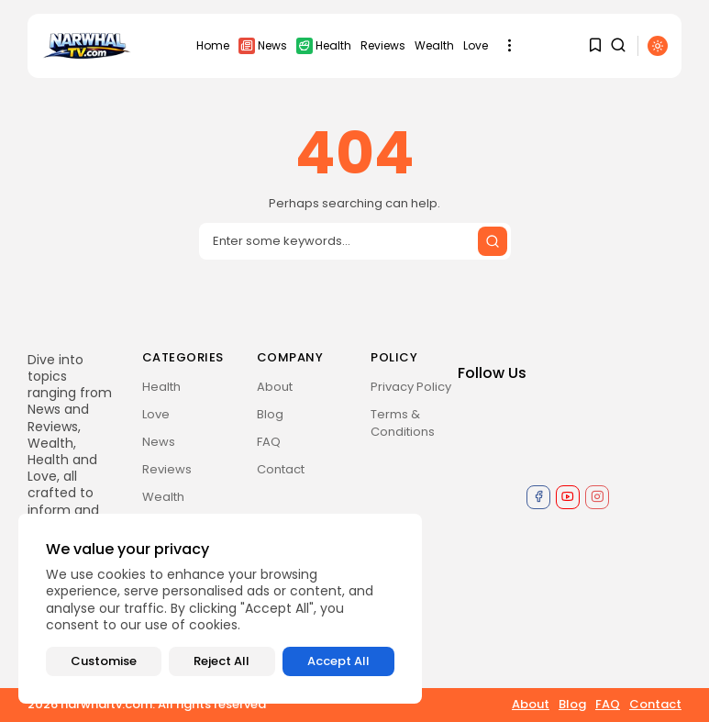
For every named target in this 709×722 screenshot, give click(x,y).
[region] (220, 609)
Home (212, 45)
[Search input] (355, 241)
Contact (281, 469)
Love (475, 45)
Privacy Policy (411, 386)
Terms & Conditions (403, 422)
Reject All (221, 661)
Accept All (338, 661)
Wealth (434, 45)
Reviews (382, 45)
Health (323, 46)
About (275, 386)
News (262, 46)
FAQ (269, 441)
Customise (104, 661)
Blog (270, 414)
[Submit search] (492, 241)
